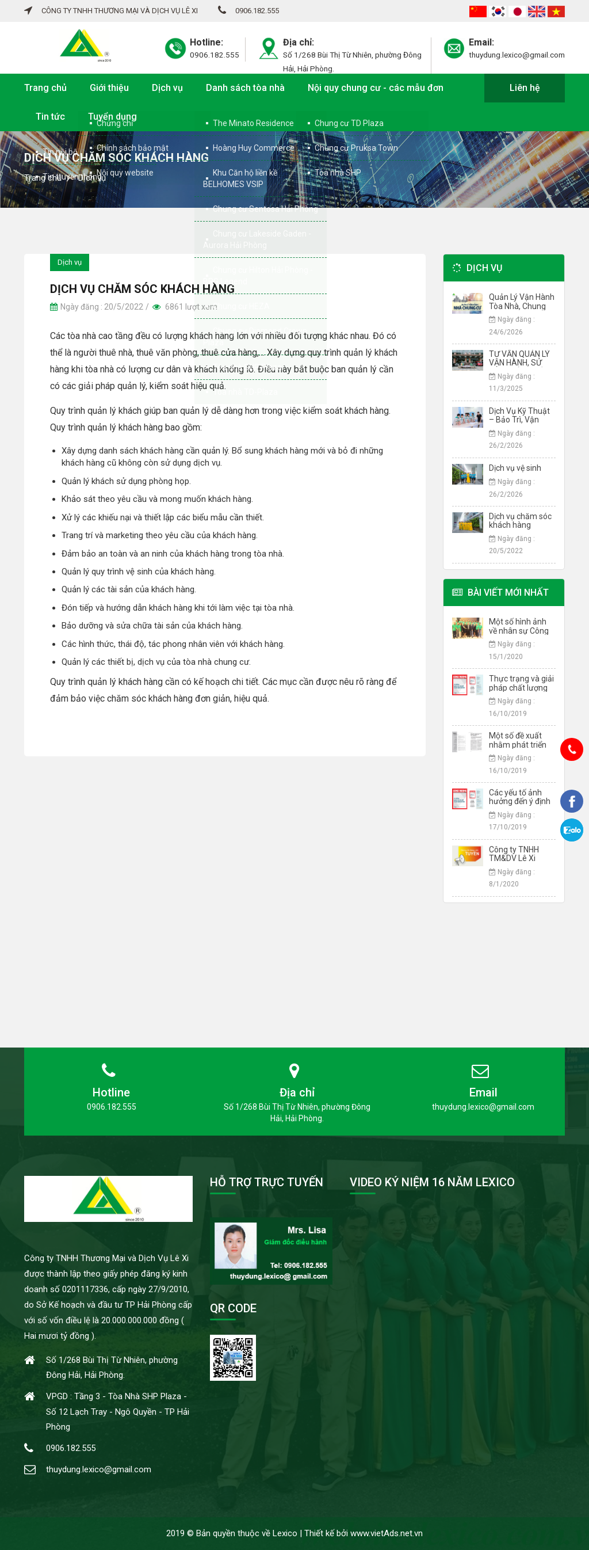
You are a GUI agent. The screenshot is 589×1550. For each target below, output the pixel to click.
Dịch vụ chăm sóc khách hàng (520, 521)
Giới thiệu (109, 87)
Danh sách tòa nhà (245, 87)
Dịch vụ (167, 87)
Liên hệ (525, 87)
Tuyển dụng (112, 116)
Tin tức (50, 116)
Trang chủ (45, 87)
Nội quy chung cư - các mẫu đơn (375, 87)
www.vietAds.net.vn (386, 1533)
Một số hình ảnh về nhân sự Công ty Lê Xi (519, 630)
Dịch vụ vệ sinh (515, 468)
